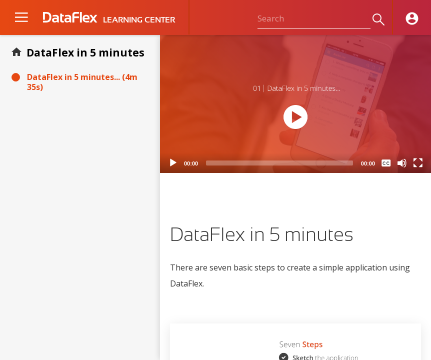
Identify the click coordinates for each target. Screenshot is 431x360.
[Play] (173, 163)
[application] (295, 104)
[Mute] (402, 163)
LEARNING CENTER (139, 20)
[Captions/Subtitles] (386, 163)
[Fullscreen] (418, 163)
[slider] (279, 163)
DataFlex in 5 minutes (85, 53)
